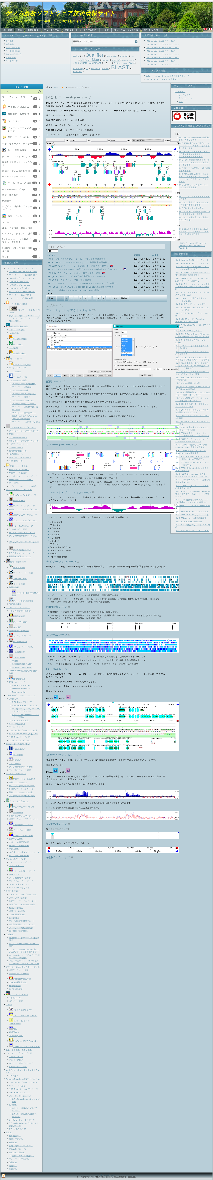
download (95, 69)
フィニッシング (16, 727)
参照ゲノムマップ (58, 857)
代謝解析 (6, 200)
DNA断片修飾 (17, 657)
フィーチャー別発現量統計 (21, 928)
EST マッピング (16, 866)
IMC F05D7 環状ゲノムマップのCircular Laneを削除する (75, 290)
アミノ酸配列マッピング (20, 878)
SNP (82, 56)
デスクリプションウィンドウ (22, 533)
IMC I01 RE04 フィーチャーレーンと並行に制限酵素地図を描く (78, 262)
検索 (181, 102)
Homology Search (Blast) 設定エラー (163, 79)
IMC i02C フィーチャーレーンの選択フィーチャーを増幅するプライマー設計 (85, 269)
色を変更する (15, 1136)
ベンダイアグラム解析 (21, 836)
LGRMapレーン (57, 669)
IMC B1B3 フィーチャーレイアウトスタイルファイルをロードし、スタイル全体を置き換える (194, 154)
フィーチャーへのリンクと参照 (26, 422)
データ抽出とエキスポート (21, 480)
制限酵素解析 (17, 616)
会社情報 (7, 30)
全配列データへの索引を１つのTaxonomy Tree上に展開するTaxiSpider (193, 245)
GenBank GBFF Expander (23, 1041)
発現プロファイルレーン (20, 457)
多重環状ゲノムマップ (21, 825)
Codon (105, 69)
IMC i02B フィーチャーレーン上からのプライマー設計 (74, 273)
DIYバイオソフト (152, 30)
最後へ (124, 298)
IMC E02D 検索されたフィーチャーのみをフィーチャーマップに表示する (83, 283)
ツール (5, 222)
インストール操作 (17, 330)
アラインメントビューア (20, 740)
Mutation (124, 56)
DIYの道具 (13, 1076)
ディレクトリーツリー (19, 368)
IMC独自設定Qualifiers (19, 285)
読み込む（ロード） (18, 1149)
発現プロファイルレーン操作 (22, 904)
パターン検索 (17, 584)
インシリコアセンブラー (22, 1010)
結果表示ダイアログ (18, 1067)
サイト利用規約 (13, 51)
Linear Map (89, 59)
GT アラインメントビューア (21, 553)
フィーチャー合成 (20, 390)
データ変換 (14, 483)
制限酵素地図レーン (18, 451)
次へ (115, 298)
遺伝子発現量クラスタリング (22, 924)
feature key (78, 69)
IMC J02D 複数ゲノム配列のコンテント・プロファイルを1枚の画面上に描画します (194, 145)
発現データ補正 (16, 908)
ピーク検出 (14, 918)
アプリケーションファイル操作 (23, 486)
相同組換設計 (15, 986)
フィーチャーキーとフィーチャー (21, 268)
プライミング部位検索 (21, 601)
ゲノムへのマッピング (13, 189)
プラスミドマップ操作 (21, 647)
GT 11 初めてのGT (17, 1129)
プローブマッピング (18, 898)
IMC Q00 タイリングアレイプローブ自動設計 (69, 280)
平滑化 (15, 661)
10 (108, 298)
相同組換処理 (17, 679)
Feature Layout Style (124, 63)
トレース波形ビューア (21, 526)
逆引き (5, 256)
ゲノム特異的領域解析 (19, 856)
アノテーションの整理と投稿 (22, 796)
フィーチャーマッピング (23, 400)
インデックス (185, 95)
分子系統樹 (16, 812)
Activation (77, 72)
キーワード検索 (18, 579)
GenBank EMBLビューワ (22, 495)
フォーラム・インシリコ (126, 30)
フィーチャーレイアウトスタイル (24, 431)
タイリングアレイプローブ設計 (23, 894)
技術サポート (71, 30)
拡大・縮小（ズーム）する (21, 1146)
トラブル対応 (90, 30)
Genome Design (128, 60)
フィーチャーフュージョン (24, 394)
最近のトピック (186, 98)
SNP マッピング (16, 874)
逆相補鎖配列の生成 (20, 979)
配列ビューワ (17, 501)
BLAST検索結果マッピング (21, 884)
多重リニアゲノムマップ (20, 816)
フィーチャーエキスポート (24, 413)
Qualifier (95, 55)
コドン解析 (16, 755)
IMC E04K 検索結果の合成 (191, 208)
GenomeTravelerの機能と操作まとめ (23, 1079)
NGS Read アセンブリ (22, 702)
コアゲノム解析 (16, 839)
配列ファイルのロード (19, 470)
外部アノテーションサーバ (21, 789)
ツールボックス (18, 377)
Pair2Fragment (16, 1036)
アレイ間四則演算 (17, 914)
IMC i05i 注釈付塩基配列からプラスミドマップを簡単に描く (76, 259)
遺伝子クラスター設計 (19, 631)
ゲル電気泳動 (17, 652)
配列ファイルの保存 (18, 473)
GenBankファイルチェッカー (24, 1047)
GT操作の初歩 (17, 353)
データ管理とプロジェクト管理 (23, 730)
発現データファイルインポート (23, 901)
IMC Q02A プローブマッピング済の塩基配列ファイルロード (76, 276)
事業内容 (10, 44)
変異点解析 (14, 849)
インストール (15, 998)
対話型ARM (14, 1032)
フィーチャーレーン (18, 437)
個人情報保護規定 (14, 54)
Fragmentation (19, 692)
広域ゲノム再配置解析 (19, 842)
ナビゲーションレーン (19, 444)
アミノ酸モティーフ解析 (20, 770)
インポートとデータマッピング (23, 476)
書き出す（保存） (17, 1152)
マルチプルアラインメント (23, 807)
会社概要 (10, 41)
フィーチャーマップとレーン (21, 427)
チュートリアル (51, 30)
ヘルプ (105, 30)
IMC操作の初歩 (18, 339)
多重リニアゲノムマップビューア (24, 509)
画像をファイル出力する (23, 1156)
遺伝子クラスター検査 (19, 974)
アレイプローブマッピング (21, 881)
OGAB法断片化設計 (18, 982)
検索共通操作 (17, 568)
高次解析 (13, 1105)
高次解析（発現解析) (18, 931)
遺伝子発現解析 (10, 195)
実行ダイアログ (16, 1060)
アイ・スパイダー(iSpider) (23, 1015)
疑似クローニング (17, 682)
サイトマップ (12, 61)
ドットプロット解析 (20, 830)
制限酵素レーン (56, 606)
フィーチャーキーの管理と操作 (23, 272)
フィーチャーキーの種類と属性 (23, 275)
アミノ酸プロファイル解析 (21, 767)
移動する (13, 1142)
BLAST (120, 67)
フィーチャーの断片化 (22, 387)
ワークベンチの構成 (20, 365)
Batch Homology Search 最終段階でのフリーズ (168, 76)
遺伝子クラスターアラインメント (24, 819)
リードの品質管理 (17, 724)
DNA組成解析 (17, 749)
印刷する (13, 1162)
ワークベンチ (15, 121)
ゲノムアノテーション (13, 176)
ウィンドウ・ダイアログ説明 (17, 233)
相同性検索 (14, 587)
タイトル (51, 255)
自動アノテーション (18, 782)
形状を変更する (16, 1139)
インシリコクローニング (20, 611)
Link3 (113, 1175)
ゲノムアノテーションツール (22, 786)
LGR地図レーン (16, 454)
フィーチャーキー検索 (21, 573)
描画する (13, 1166)
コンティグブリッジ (20, 636)
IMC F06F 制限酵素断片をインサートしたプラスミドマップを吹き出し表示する (194, 162)
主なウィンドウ (16, 1057)
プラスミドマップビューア (23, 520)
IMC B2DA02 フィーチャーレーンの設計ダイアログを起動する (78, 266)
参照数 (155, 255)
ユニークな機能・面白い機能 (17, 228)
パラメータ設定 (16, 1001)
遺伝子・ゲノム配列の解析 (16, 171)
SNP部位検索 (15, 604)
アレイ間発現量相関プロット (22, 921)
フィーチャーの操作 (18, 380)
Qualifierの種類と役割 (19, 282)
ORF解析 (15, 760)
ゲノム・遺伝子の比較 (19, 183)
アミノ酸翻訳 (15, 764)
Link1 (99, 1175)
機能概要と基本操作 (18, 114)
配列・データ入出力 (18, 137)
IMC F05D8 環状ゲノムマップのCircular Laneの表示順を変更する (80, 287)
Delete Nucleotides (21, 685)
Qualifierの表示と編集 (19, 288)
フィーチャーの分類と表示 (21, 298)
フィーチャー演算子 (21, 397)
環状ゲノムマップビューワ (23, 515)
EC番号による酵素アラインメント (24, 852)
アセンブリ (14, 699)
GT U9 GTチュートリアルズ (22, 1120)
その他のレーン (16, 461)
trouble (76, 56)
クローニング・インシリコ (16, 156)
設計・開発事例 (13, 48)
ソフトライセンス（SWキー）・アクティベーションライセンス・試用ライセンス (24, 318)
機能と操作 (33, 30)
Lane (116, 59)
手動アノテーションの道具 (21, 792)
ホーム (57, 87)
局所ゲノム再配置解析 (19, 846)
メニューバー (15, 371)
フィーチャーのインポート (24, 404)
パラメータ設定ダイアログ (21, 1063)
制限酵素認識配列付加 (22, 664)
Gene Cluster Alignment (87, 63)
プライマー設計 (18, 622)
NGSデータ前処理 (20, 720)
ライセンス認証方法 (18, 106)
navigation (112, 56)
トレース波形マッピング (22, 871)
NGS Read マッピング (19, 737)
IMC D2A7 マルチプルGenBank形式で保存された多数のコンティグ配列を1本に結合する (194, 231)
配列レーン (14, 434)
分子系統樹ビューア (20, 550)
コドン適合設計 (16, 989)
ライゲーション (18, 642)
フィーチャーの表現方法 (20, 295)
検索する (13, 1169)
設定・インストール (18, 216)
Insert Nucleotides (21, 689)
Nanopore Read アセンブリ (25, 705)
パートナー (11, 58)
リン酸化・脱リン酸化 (22, 667)
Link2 (106, 1175)
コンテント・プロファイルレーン (24, 441)
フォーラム (180, 92)
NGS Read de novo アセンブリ (23, 734)
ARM (13, 1029)
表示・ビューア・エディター (17, 143)
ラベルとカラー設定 (18, 529)
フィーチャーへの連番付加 (24, 384)
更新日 (137, 255)
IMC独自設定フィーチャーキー (23, 278)
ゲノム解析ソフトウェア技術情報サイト (60, 13)
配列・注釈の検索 (17, 150)
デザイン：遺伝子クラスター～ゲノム (23, 967)
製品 (20, 30)
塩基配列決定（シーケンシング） (21, 695)
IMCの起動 (14, 333)
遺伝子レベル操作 (17, 911)
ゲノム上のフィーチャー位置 (22, 292)
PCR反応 (15, 627)
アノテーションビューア (22, 506)
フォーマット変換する (19, 1159)
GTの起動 (13, 348)
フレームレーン (16, 447)
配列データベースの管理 (22, 779)
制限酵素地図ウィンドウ (20, 556)
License (105, 60)
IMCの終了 (16, 344)
